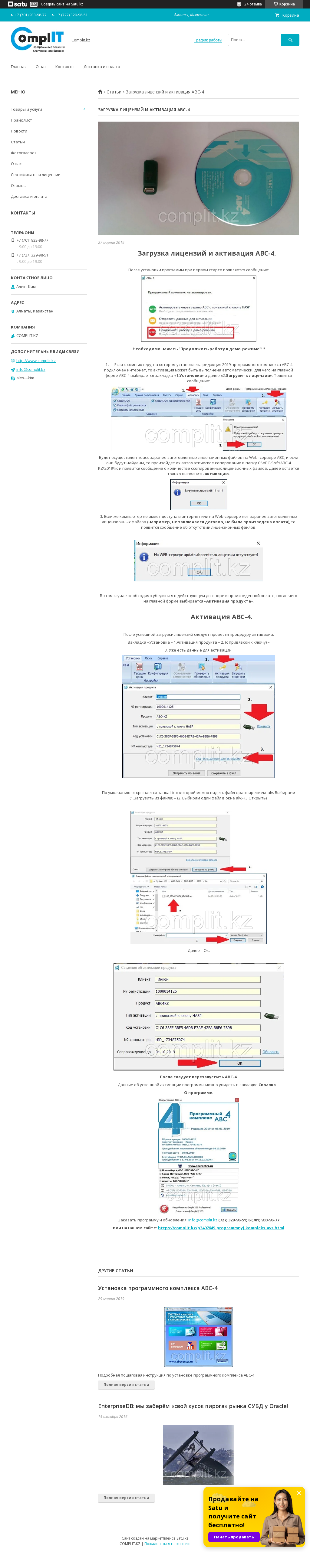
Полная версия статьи (126, 1384)
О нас (41, 66)
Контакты (64, 66)
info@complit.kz (202, 1220)
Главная (19, 66)
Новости (19, 131)
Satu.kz (182, 1538)
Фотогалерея (24, 152)
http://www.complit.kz (36, 360)
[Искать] (290, 40)
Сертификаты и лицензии (36, 174)
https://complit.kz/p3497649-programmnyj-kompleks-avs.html (221, 1227)
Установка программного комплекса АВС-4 (157, 1288)
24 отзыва (253, 4)
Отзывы (19, 185)
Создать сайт (52, 4)
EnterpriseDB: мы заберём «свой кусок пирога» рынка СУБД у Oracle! (193, 1406)
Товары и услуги (26, 109)
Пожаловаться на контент (167, 1543)
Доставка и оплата (102, 66)
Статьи (114, 92)
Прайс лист (21, 120)
